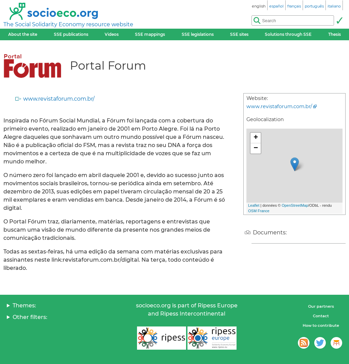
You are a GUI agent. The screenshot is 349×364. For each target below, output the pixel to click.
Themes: (24, 305)
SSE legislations (198, 34)
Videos (112, 34)
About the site (22, 34)
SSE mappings (150, 34)
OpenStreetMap (295, 205)
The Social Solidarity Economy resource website (68, 24)
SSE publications (71, 34)
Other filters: (30, 317)
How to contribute (321, 325)
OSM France (258, 211)
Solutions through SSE (288, 34)
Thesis (334, 34)
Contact (321, 316)
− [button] (256, 148)
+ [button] (256, 138)
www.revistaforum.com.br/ (58, 99)
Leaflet (253, 205)
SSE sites (239, 34)
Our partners (321, 306)
